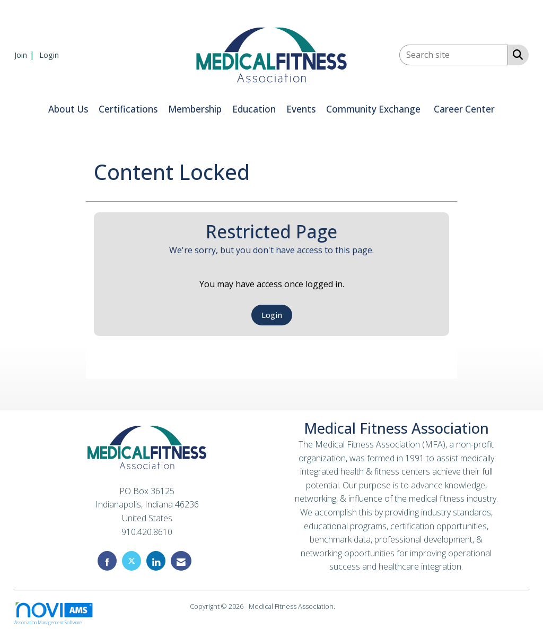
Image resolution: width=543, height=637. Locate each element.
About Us (68, 109)
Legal (345, 606)
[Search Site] (515, 54)
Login (271, 315)
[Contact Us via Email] (181, 561)
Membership (195, 109)
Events (301, 109)
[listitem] (25, 55)
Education (254, 109)
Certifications (128, 109)
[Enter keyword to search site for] (453, 55)
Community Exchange (373, 109)
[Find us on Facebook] (107, 561)
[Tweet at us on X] (131, 561)
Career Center (464, 109)
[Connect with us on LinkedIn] (155, 561)
